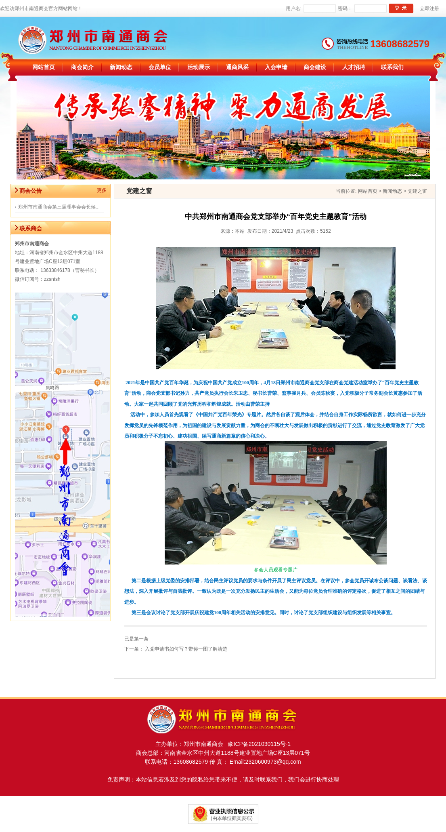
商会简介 (82, 67)
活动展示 (198, 67)
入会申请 (276, 67)
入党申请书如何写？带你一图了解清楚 (186, 649)
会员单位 (160, 67)
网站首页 (43, 67)
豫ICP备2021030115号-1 (257, 744)
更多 (102, 190)
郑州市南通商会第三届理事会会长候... (59, 207)
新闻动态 (121, 67)
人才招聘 (353, 67)
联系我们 (392, 67)
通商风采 (237, 67)
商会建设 (315, 67)
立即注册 (429, 8)
